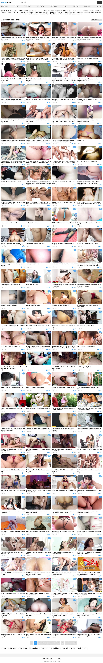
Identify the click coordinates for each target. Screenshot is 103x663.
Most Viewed (40, 6)
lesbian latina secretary (33, 14)
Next (74, 643)
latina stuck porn (43, 12)
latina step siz (58, 10)
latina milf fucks (78, 12)
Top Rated (28, 6)
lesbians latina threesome (76, 14)
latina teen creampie (48, 10)
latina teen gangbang (77, 10)
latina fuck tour (23, 10)
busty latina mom (54, 14)
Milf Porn (87, 6)
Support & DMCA (47, 658)
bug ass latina (5, 10)
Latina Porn (4, 6)
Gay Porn (75, 6)
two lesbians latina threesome (35, 10)
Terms (58, 658)
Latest (17, 6)
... (70, 643)
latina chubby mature (88, 10)
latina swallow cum (55, 12)
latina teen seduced (44, 14)
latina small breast (11, 12)
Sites (64, 6)
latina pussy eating (89, 12)
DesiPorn (99, 6)
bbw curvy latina (14, 10)
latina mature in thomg (32, 12)
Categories (54, 6)
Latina (6, 2)
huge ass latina (64, 14)
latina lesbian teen (21, 12)
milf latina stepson (66, 12)
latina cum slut (67, 10)
